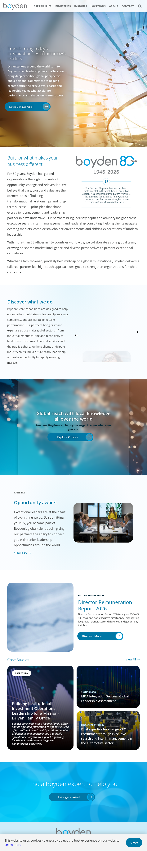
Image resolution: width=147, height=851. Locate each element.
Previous (77, 335)
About (113, 6)
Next (137, 332)
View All (131, 659)
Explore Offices (67, 437)
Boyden (15, 6)
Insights (80, 6)
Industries (63, 6)
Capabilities (42, 6)
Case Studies (18, 659)
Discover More (92, 636)
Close (134, 842)
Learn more (13, 845)
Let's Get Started (20, 107)
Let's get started (69, 797)
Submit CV (21, 553)
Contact (128, 6)
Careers (19, 492)
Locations (98, 6)
